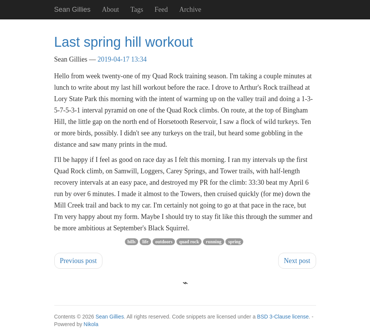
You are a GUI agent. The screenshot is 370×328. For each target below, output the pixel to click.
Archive (190, 9)
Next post (297, 261)
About (110, 9)
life (145, 241)
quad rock (189, 241)
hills (131, 241)
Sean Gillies (110, 317)
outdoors (163, 241)
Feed (161, 9)
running (213, 241)
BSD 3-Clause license (283, 317)
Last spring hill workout (123, 42)
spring (234, 241)
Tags (137, 9)
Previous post (78, 261)
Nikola (90, 324)
